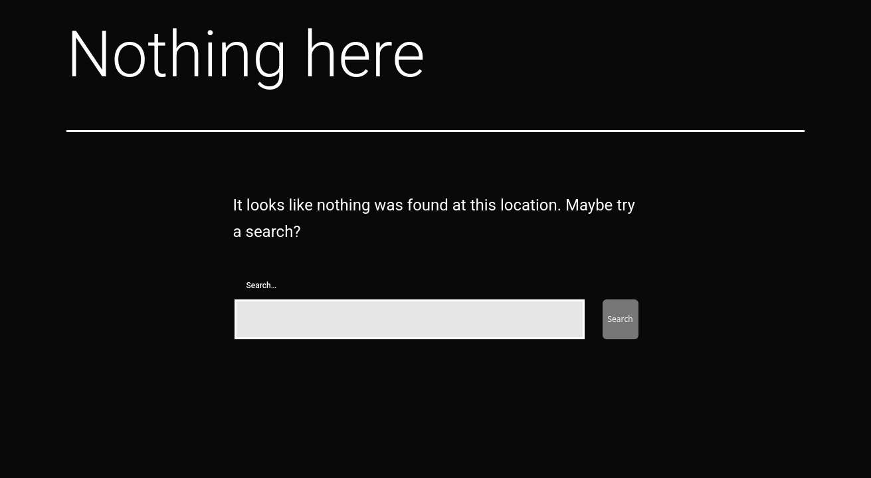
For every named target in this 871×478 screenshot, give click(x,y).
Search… (261, 285)
